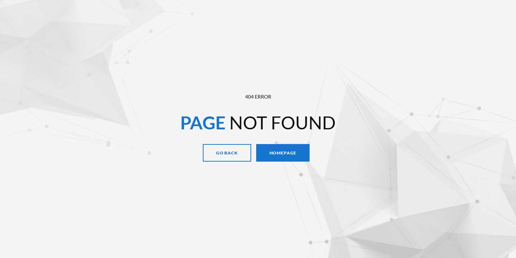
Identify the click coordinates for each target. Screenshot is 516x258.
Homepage (283, 153)
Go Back (227, 153)
